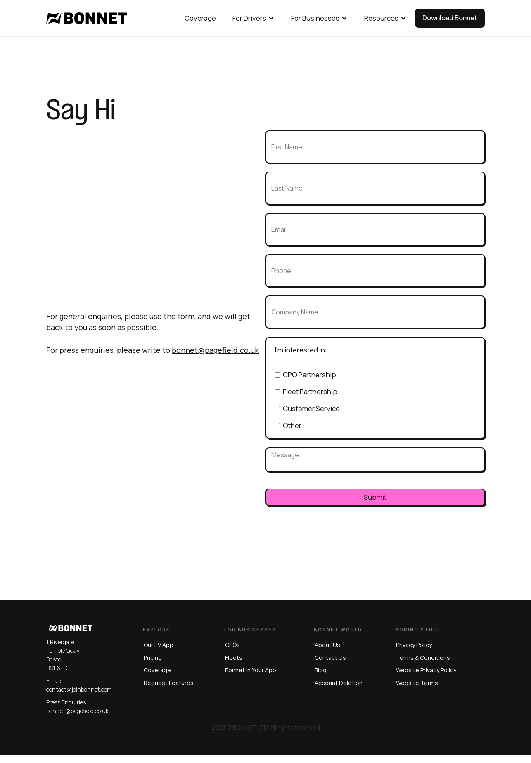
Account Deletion (338, 683)
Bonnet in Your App (250, 670)
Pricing (152, 657)
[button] (253, 18)
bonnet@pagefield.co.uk (215, 350)
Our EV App (158, 645)
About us (327, 645)
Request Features (168, 683)
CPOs (232, 645)
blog (320, 670)
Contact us (330, 657)
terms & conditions (423, 657)
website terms (417, 683)
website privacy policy (426, 670)
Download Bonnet (449, 17)
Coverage (156, 670)
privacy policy (414, 645)
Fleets (233, 657)
